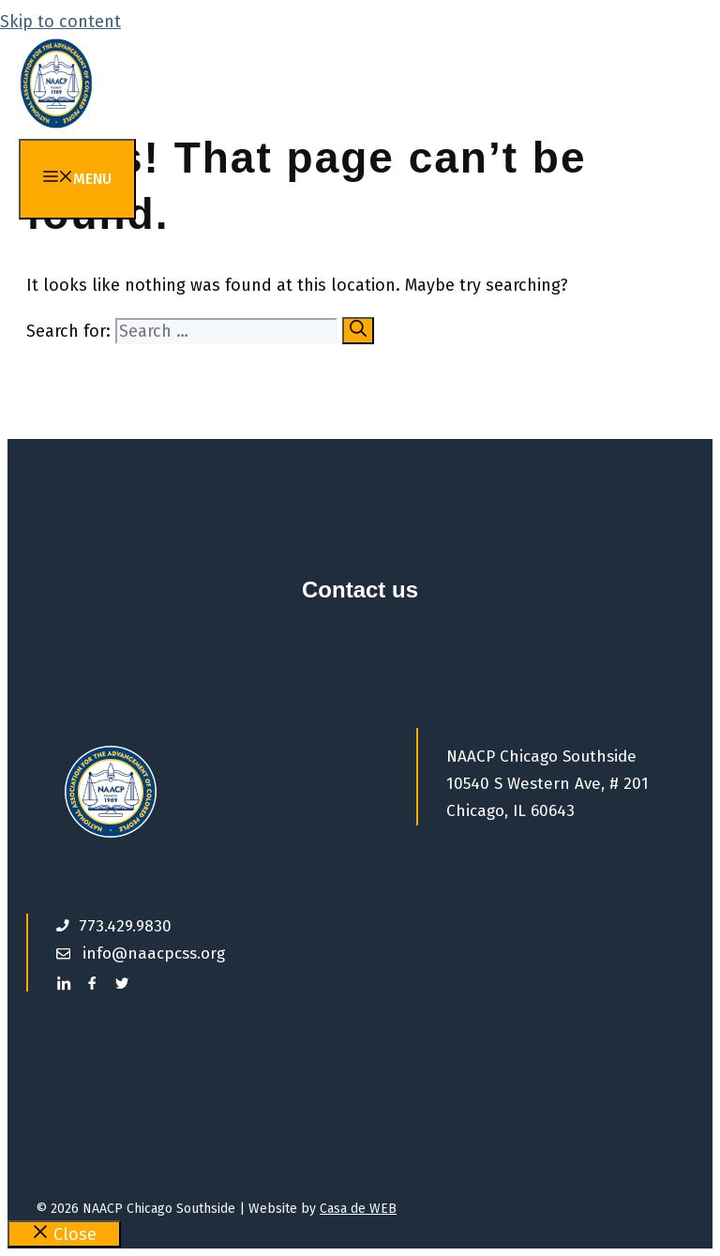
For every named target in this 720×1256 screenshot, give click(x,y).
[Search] (358, 330)
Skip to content (60, 21)
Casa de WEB (358, 1209)
